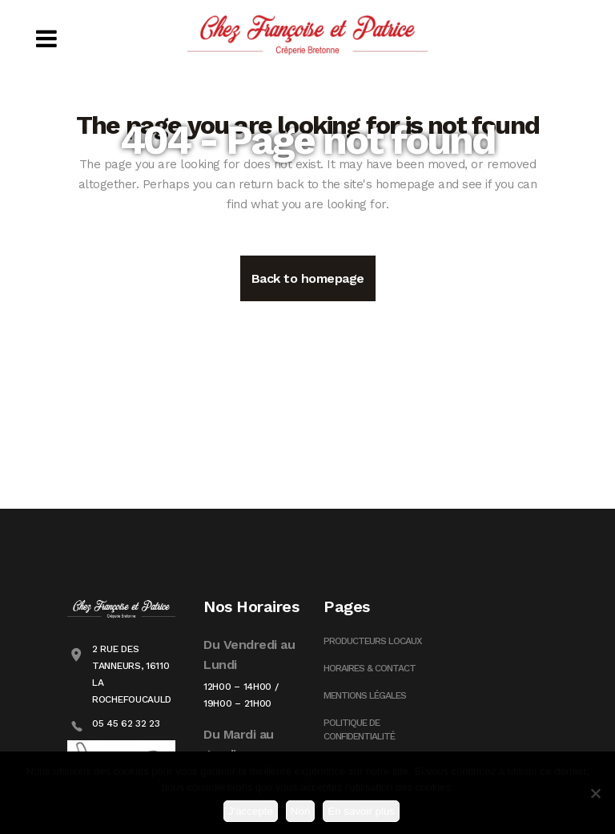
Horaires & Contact (370, 668)
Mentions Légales (365, 695)
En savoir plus (361, 811)
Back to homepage (307, 278)
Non (300, 811)
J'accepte (250, 811)
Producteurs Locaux (372, 641)
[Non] (595, 793)
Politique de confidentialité (359, 729)
